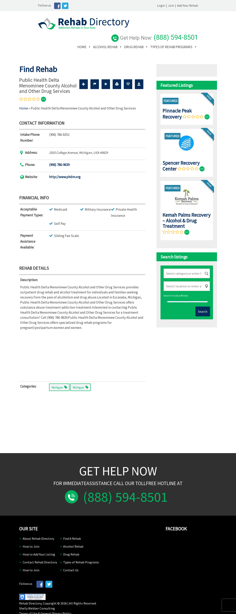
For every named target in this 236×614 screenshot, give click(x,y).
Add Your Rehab (206, 5)
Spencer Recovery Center (181, 154)
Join (190, 5)
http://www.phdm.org (65, 165)
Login (180, 5)
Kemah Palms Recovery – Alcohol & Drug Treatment (187, 208)
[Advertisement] (82, 342)
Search (202, 299)
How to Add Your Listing (39, 542)
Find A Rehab (72, 527)
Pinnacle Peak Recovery (177, 101)
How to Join (31, 534)
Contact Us (71, 558)
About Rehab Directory (38, 527)
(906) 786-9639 (59, 152)
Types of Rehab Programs (123, 35)
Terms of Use (28, 601)
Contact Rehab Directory (40, 550)
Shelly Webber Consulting (37, 596)
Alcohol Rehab (130, 29)
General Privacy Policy (56, 601)
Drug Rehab (158, 29)
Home (106, 29)
